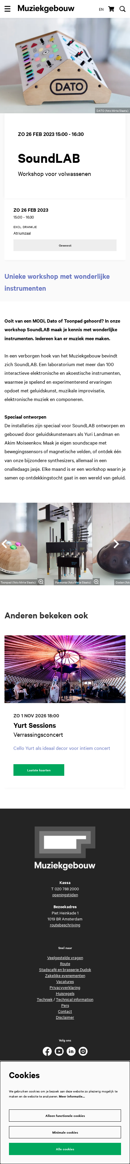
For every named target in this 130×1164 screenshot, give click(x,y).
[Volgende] (117, 544)
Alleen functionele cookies (65, 1115)
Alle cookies (65, 1149)
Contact (65, 1011)
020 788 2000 (67, 888)
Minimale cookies (65, 1132)
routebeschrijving (65, 924)
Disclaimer (65, 1017)
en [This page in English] (101, 9)
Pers (65, 1005)
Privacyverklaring (65, 987)
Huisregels (65, 993)
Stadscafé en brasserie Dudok (65, 969)
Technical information (74, 999)
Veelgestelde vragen (65, 957)
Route (65, 963)
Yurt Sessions (34, 725)
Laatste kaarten (39, 770)
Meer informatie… (72, 1096)
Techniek (45, 999)
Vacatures (65, 981)
